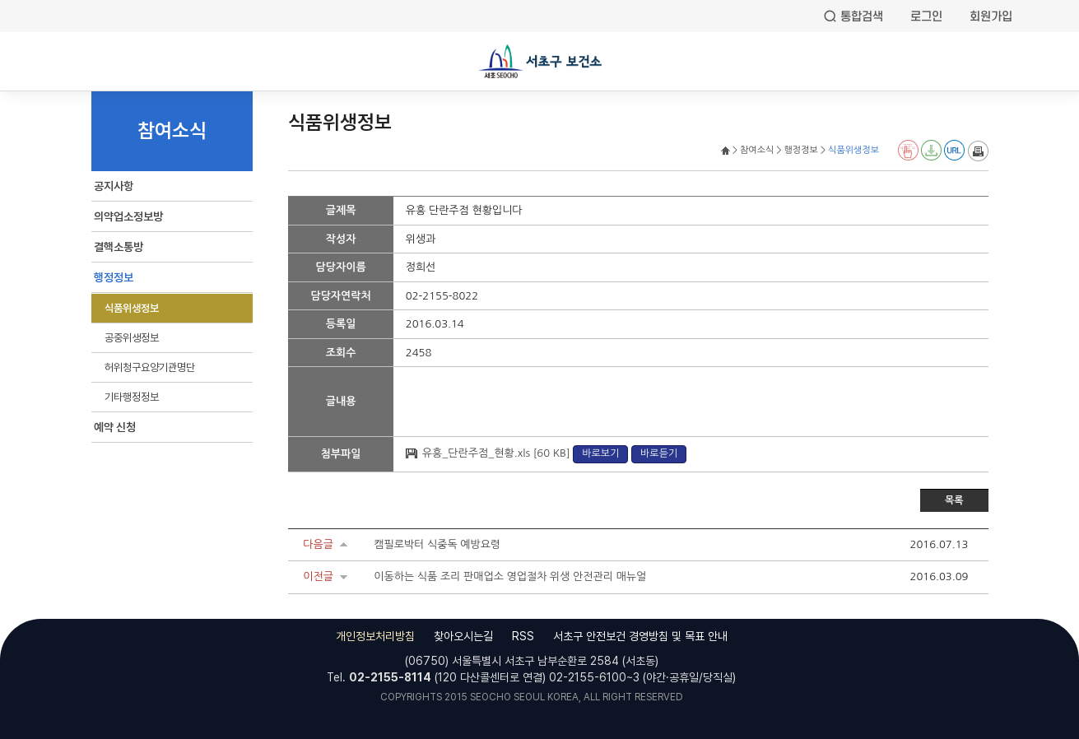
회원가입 (991, 16)
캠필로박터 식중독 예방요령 (437, 544)
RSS (523, 636)
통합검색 (861, 16)
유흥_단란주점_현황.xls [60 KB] (497, 453)
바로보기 (600, 453)
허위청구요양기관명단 (150, 367)
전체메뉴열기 (24, 63)
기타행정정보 (132, 397)
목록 (954, 500)
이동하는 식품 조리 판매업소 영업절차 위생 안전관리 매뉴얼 (510, 576)
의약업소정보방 (128, 216)
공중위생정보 (132, 338)
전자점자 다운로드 (931, 150)
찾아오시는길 (463, 636)
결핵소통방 (118, 246)
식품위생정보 (132, 308)
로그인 (926, 16)
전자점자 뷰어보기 (908, 150)
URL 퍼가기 (954, 150)
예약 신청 (115, 427)
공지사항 (113, 186)
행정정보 (113, 277)
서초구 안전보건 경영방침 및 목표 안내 (640, 636)
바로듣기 (658, 453)
